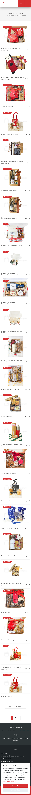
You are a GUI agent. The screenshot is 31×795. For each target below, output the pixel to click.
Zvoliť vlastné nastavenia (9, 781)
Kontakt (4, 753)
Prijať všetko (15, 785)
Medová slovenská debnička (10, 389)
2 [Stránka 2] (15, 718)
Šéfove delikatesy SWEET (9, 218)
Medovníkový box (7, 612)
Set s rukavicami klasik (8, 473)
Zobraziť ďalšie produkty (15, 706)
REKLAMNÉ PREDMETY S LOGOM (13, 756)
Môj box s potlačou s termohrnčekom (8, 303)
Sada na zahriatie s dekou (9, 528)
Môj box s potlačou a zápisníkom (11, 245)
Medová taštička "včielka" (9, 134)
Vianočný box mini (7, 417)
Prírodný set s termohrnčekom (11, 556)
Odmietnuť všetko (15, 790)
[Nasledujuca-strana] (19, 718)
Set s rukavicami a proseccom (11, 640)
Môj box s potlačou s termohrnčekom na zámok (9, 274)
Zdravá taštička (6, 501)
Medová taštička (6, 696)
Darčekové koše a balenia (15, 13)
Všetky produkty (7, 761)
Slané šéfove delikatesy (9, 190)
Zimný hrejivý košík (7, 106)
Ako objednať (6, 759)
